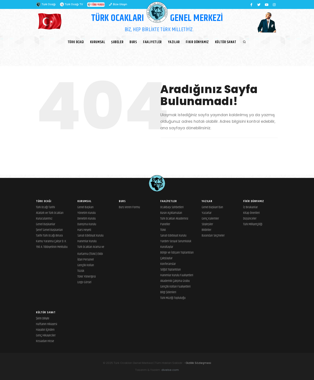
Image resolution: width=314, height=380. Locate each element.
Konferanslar (168, 264)
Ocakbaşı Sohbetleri (172, 207)
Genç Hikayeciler (46, 335)
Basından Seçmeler (213, 235)
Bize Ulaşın (118, 4)
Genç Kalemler (210, 218)
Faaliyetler (152, 42)
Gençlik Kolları (85, 265)
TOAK (163, 230)
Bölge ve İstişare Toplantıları (177, 252)
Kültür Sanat (225, 42)
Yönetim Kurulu (86, 213)
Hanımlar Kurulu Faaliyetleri (176, 275)
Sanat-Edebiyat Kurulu (90, 235)
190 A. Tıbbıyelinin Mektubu (52, 247)
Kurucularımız (44, 218)
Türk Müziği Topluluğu (173, 298)
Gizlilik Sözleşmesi (198, 363)
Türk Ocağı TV (71, 4)
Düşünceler (249, 218)
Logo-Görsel (84, 282)
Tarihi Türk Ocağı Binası (49, 235)
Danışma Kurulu (86, 224)
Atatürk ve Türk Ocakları (49, 213)
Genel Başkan (85, 207)
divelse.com (170, 370)
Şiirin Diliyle (42, 318)
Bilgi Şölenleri (168, 292)
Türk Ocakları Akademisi (174, 218)
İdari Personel (85, 259)
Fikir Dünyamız (197, 42)
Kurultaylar (166, 247)
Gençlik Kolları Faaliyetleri (175, 286)
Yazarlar (207, 213)
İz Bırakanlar (250, 207)
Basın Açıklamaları (171, 213)
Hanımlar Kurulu (87, 241)
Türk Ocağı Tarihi (45, 207)
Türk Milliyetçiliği (252, 224)
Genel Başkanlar (45, 224)
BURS (133, 42)
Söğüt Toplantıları (170, 269)
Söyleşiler (207, 224)
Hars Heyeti (84, 230)
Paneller (165, 224)
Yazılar (174, 42)
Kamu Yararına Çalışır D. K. (51, 241)
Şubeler (117, 42)
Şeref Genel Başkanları (49, 230)
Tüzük (80, 271)
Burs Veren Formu (129, 207)
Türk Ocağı (46, 4)
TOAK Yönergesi (86, 276)
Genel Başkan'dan (212, 207)
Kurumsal (97, 42)
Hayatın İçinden (45, 329)
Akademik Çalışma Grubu (175, 281)
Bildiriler (206, 230)
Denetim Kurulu (86, 218)
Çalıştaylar (166, 258)
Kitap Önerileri (251, 213)
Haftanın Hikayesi (46, 324)
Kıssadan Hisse (45, 341)
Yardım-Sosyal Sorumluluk (175, 241)
